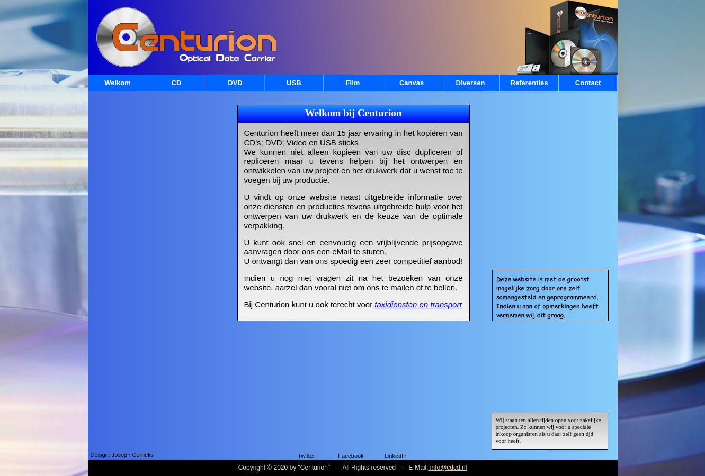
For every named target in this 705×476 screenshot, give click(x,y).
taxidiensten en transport (417, 304)
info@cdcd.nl (447, 467)
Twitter (306, 456)
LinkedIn (396, 456)
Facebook (350, 456)
